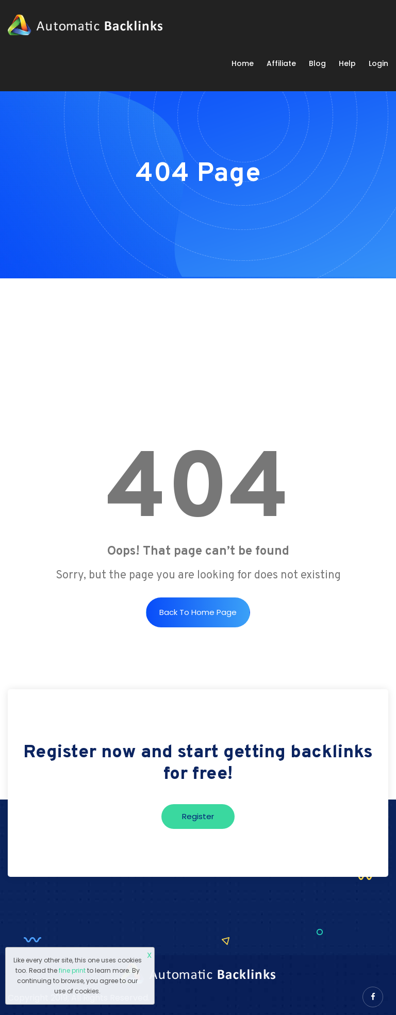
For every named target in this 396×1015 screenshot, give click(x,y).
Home (243, 63)
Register (198, 816)
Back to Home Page (198, 612)
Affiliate (281, 63)
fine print (72, 970)
